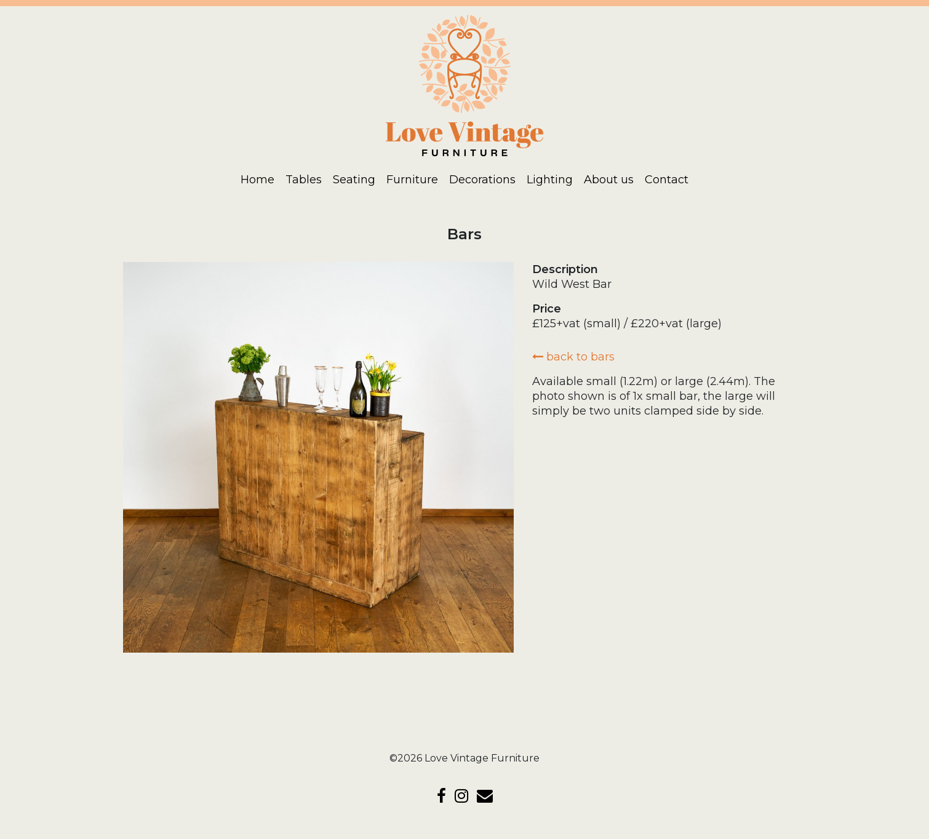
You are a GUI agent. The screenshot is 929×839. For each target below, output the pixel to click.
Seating (354, 179)
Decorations (482, 179)
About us (609, 179)
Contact (666, 179)
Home (257, 179)
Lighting (550, 179)
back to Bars (573, 357)
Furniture (412, 179)
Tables (303, 179)
